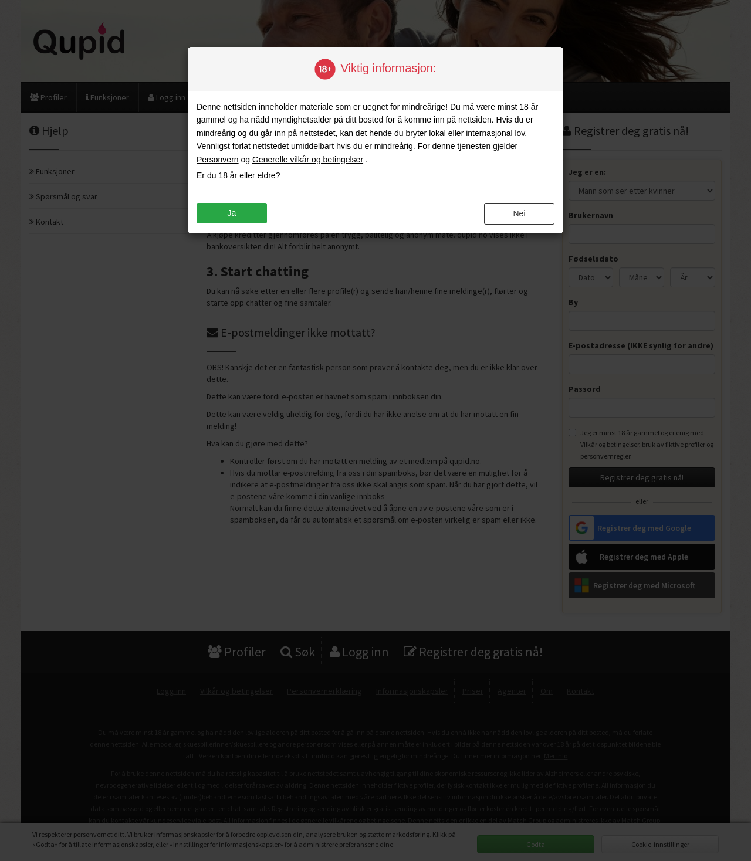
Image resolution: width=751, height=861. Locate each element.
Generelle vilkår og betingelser (307, 159)
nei (519, 213)
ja (232, 213)
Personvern (218, 159)
